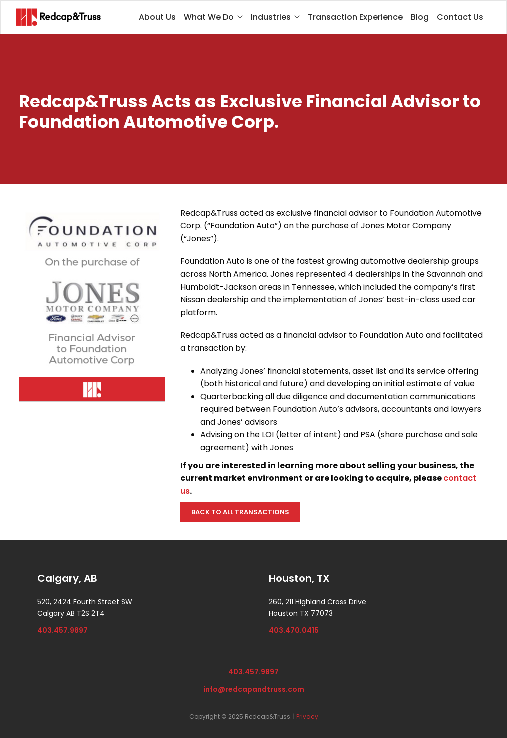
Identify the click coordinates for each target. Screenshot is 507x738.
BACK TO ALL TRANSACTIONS (240, 512)
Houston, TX (299, 578)
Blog (420, 17)
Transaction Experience (355, 17)
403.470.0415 (294, 630)
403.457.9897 (62, 630)
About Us (157, 17)
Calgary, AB (67, 578)
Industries (271, 17)
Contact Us (460, 17)
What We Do (209, 17)
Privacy (307, 716)
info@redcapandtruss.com (253, 689)
